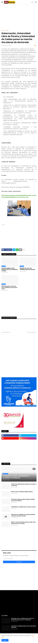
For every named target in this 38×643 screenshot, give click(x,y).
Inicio (2, 30)
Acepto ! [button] (5, 640)
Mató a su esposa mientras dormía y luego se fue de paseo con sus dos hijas (23, 522)
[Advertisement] (19, 17)
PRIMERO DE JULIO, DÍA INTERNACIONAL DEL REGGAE (27, 269)
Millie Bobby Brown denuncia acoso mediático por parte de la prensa (9, 287)
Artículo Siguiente (31, 332)
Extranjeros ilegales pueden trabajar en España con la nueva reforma (23, 500)
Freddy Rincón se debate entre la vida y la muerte (23, 506)
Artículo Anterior (6, 332)
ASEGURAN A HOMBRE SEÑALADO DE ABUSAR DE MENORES (23, 626)
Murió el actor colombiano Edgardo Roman (22, 491)
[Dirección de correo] (19, 558)
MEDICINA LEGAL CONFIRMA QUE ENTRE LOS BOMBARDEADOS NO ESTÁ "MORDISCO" (22, 619)
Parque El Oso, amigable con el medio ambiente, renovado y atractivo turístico (23, 515)
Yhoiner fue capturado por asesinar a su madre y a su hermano (23, 484)
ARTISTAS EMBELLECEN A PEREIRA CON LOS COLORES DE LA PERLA (9, 269)
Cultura (7, 30)
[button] (2, 2)
